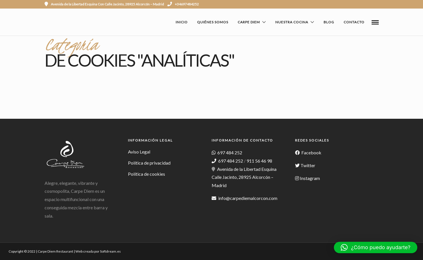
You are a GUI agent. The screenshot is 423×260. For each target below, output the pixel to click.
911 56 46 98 (259, 160)
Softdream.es (110, 251)
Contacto (354, 22)
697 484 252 (229, 152)
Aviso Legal (139, 151)
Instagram (310, 178)
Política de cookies (146, 174)
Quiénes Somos (212, 22)
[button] (375, 247)
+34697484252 (183, 4)
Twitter (307, 165)
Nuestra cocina (291, 22)
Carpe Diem (249, 22)
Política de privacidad (149, 162)
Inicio (182, 22)
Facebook (310, 152)
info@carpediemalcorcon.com (247, 198)
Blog (329, 22)
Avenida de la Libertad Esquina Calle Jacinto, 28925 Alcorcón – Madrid (244, 177)
